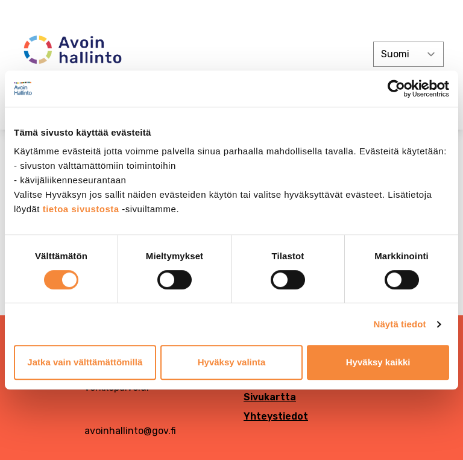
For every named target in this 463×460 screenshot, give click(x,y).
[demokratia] (231, 13)
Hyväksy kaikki (378, 362)
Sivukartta (270, 397)
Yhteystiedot (276, 416)
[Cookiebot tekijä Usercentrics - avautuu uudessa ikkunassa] (396, 89)
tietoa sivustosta (82, 209)
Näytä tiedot (400, 324)
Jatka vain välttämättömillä (84, 362)
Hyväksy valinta (232, 362)
